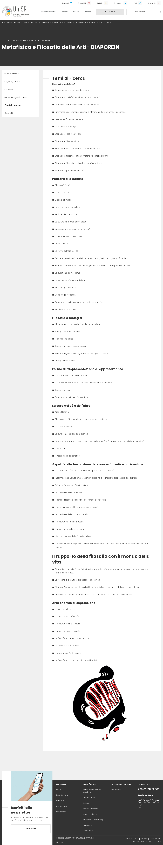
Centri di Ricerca (30, 22)
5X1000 (158, 841)
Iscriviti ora (140, 12)
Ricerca (76, 12)
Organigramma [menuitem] (12, 81)
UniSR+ (100, 3)
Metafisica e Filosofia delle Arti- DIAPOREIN (56, 22)
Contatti (59, 790)
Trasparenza (87, 825)
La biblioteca (60, 801)
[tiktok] (140, 806)
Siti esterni (118, 3)
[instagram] (149, 801)
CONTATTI (128, 839)
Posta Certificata (62, 795)
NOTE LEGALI (155, 839)
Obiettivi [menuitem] (8, 89)
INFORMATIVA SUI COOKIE (143, 841)
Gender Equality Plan (90, 814)
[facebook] (145, 801)
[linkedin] (154, 801)
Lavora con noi (61, 812)
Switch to (152, 3)
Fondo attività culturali (91, 809)
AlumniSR (82, 3)
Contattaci (110, 12)
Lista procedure (116, 790)
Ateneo (88, 12)
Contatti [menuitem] (8, 113)
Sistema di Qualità (89, 797)
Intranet (65, 3)
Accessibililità (88, 831)
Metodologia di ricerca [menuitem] (16, 97)
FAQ (135, 3)
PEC (136, 839)
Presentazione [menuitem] (11, 73)
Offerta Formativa (48, 12)
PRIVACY (144, 839)
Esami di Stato (61, 806)
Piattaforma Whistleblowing (93, 820)
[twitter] (140, 801)
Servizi (64, 12)
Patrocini (86, 803)
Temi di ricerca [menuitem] (12, 105)
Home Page (7, 22)
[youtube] (158, 801)
